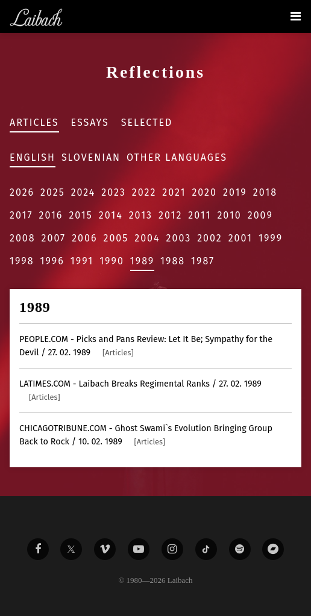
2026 (22, 192)
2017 (21, 215)
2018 (265, 192)
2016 (51, 215)
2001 (240, 238)
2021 (174, 192)
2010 (229, 215)
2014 (111, 215)
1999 (271, 238)
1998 (22, 261)
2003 (179, 238)
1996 (52, 261)
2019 (235, 192)
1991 (82, 261)
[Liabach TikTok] (206, 549)
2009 (260, 215)
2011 (199, 215)
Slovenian (91, 157)
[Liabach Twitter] (71, 549)
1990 (111, 261)
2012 (170, 215)
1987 (203, 261)
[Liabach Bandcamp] (273, 549)
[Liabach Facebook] (38, 549)
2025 (52, 192)
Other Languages (177, 157)
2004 (147, 238)
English (32, 157)
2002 (209, 238)
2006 (84, 238)
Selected (147, 122)
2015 (80, 215)
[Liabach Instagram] (172, 549)
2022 (144, 192)
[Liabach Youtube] (138, 549)
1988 (172, 261)
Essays (90, 122)
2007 (54, 238)
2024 (83, 192)
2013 (140, 215)
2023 (113, 192)
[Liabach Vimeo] (105, 549)
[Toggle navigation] (295, 16)
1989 (142, 261)
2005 (115, 238)
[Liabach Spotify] (240, 549)
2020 (204, 192)
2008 (23, 238)
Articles (34, 122)
